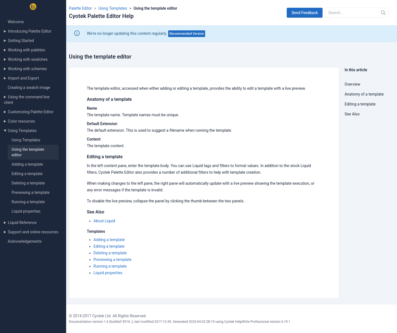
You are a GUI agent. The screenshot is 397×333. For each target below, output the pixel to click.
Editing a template (27, 173)
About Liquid (104, 221)
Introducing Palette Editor (30, 31)
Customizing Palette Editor (30, 112)
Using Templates (22, 130)
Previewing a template (31, 192)
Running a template (28, 202)
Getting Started (21, 40)
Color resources (21, 121)
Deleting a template (28, 183)
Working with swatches (28, 59)
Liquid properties (26, 211)
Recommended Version (187, 34)
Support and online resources (33, 232)
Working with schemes (27, 69)
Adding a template (27, 164)
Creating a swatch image (29, 87)
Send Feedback (304, 12)
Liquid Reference (22, 222)
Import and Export (23, 78)
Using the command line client (26, 100)
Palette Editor (80, 8)
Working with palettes (26, 50)
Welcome (16, 22)
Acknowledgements (25, 241)
